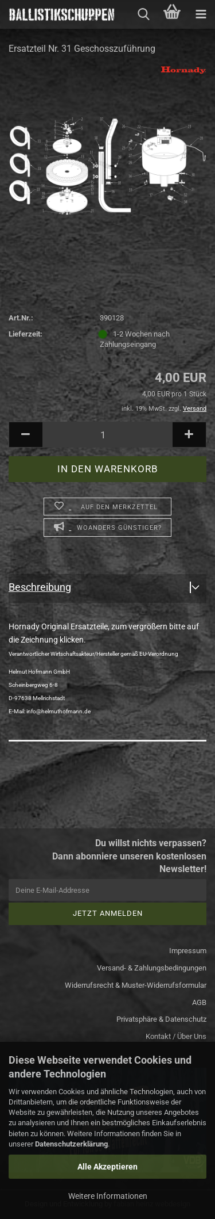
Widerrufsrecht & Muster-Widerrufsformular (135, 985)
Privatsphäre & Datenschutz (161, 1019)
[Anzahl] (107, 435)
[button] (26, 435)
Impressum (187, 950)
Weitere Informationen (107, 1196)
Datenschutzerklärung (71, 1144)
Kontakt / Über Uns (176, 1036)
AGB (199, 1002)
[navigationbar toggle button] (200, 14)
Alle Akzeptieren (107, 1166)
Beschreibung (40, 587)
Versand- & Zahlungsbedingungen (151, 968)
